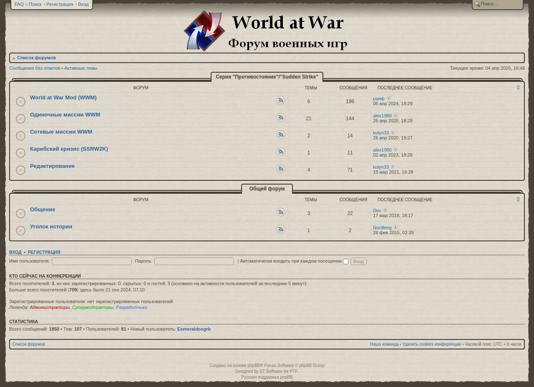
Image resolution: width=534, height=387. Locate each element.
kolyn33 (381, 132)
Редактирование (52, 166)
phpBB (253, 365)
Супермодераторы (92, 307)
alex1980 (382, 115)
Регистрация (59, 4)
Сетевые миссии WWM (61, 132)
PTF (293, 371)
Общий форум (267, 189)
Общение (42, 209)
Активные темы (80, 68)
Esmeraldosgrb (194, 328)
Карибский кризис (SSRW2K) (69, 149)
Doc (377, 210)
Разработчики (131, 307)
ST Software (270, 371)
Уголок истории (51, 226)
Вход (83, 4)
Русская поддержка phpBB (266, 377)
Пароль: (143, 260)
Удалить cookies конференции (431, 344)
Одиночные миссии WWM (65, 114)
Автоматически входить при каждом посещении (294, 260)
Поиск (35, 4)
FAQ (19, 4)
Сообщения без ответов (34, 68)
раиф (378, 98)
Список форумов (36, 57)
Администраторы (49, 307)
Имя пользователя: (29, 260)
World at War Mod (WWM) (63, 97)
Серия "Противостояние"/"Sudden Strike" (267, 77)
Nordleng (382, 227)
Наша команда (384, 344)
